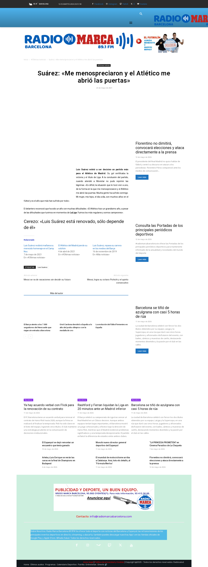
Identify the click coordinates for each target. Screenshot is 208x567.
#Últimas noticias (38, 59)
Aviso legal (88, 562)
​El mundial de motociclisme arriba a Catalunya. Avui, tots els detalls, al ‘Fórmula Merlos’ (113, 460)
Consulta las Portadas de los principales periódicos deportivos (159, 229)
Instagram (113, 4)
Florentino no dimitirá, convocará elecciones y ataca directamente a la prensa (160, 147)
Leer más (142, 177)
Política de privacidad (105, 562)
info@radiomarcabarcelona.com (111, 516)
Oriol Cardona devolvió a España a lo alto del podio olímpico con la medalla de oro (76, 327)
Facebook (99, 4)
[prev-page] (26, 336)
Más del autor (56, 293)
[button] (141, 14)
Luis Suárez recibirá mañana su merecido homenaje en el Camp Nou (39, 248)
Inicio (26, 59)
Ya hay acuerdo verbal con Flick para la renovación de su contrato (49, 407)
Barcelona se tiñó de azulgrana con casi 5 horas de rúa (158, 312)
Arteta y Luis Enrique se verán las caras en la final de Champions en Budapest (58, 460)
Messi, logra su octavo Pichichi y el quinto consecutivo (107, 281)
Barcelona (28, 400)
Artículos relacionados (36, 293)
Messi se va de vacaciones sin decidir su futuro (47, 279)
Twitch (125, 4)
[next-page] (30, 336)
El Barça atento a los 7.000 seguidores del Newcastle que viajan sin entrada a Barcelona (37, 327)
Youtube (143, 4)
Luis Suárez (42, 267)
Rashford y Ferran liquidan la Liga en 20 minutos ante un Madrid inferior (103, 407)
